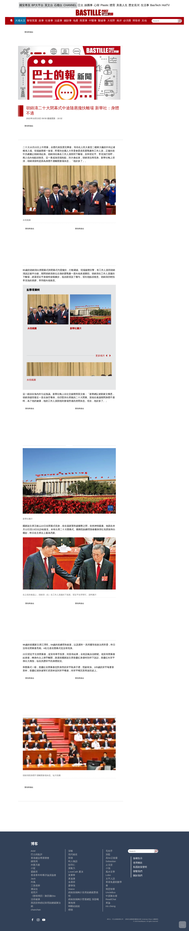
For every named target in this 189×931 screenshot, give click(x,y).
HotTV (166, 5)
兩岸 (119, 20)
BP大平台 (38, 5)
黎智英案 (32, 20)
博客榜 (136, 20)
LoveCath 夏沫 (75, 871)
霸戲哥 (34, 871)
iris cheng (111, 906)
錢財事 (68, 20)
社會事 (49, 20)
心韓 (96, 5)
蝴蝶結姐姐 (74, 906)
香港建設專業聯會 (40, 858)
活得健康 (35, 899)
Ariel (33, 851)
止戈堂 (109, 864)
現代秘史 (72, 854)
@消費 (127, 20)
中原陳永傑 (111, 896)
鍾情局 (34, 861)
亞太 (80, 5)
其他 (144, 20)
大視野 (111, 20)
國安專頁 (24, 5)
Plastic (104, 5)
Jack (33, 878)
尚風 (33, 882)
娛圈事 (88, 5)
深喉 (70, 851)
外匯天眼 (35, 864)
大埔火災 (20, 20)
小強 (108, 868)
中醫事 (93, 20)
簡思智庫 (110, 889)
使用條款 (137, 862)
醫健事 (102, 20)
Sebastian (111, 861)
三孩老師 (35, 885)
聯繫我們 (137, 871)
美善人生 (121, 5)
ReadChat (111, 899)
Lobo (108, 875)
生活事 (145, 5)
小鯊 (33, 868)
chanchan (36, 909)
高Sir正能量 (112, 858)
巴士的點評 (36, 854)
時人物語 (72, 861)
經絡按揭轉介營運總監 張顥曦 (83, 899)
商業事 (83, 20)
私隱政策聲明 (140, 867)
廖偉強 (71, 885)
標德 (70, 909)
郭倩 (70, 858)
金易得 (71, 882)
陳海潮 (71, 902)
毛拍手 (109, 851)
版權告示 (137, 858)
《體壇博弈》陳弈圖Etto (43, 896)
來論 (108, 902)
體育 (112, 5)
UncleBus (111, 892)
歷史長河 (134, 5)
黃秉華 (71, 875)
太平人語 (110, 878)
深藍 (108, 854)
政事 (41, 20)
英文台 (49, 5)
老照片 (34, 892)
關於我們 (137, 875)
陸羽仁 (71, 864)
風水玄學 (110, 871)
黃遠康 (71, 878)
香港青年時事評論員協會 (43, 875)
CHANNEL (70, 5)
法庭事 (58, 20)
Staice (71, 889)
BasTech (155, 5)
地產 (75, 20)
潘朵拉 (34, 889)
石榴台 (58, 5)
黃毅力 (71, 868)
